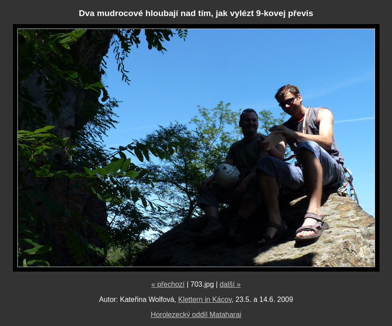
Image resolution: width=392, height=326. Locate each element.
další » (230, 284)
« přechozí (168, 284)
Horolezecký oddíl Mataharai (196, 314)
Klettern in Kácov (204, 299)
